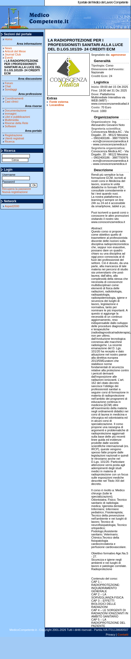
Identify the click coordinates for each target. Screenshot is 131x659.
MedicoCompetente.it (34, 18)
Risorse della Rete (16, 123)
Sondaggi (11, 89)
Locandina (56, 105)
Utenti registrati (14, 138)
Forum (9, 83)
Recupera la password (16, 188)
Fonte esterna (58, 101)
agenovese (118, 54)
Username (16, 176)
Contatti (122, 634)
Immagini (10, 113)
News (8, 48)
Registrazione (13, 135)
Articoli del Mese (15, 51)
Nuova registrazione (15, 192)
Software (10, 126)
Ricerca (9, 141)
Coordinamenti (14, 98)
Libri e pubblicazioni (17, 116)
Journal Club (13, 54)
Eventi (9, 57)
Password (16, 183)
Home (8, 39)
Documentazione (15, 110)
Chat (8, 86)
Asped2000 (12, 206)
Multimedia (12, 119)
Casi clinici (11, 101)
